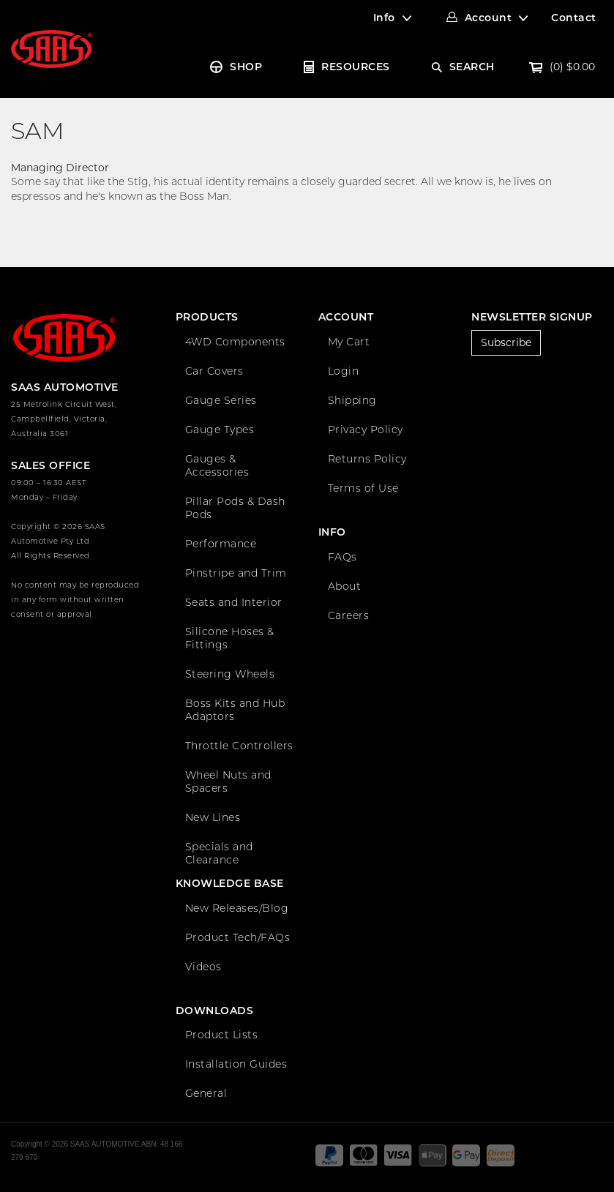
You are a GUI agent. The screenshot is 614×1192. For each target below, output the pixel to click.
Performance (221, 543)
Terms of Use (363, 488)
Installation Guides (236, 1064)
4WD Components (235, 341)
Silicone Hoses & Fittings (229, 638)
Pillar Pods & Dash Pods (235, 508)
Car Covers (214, 371)
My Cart (349, 341)
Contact (573, 17)
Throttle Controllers (239, 745)
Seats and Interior (233, 602)
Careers (349, 615)
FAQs (342, 556)
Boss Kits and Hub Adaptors (235, 710)
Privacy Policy (365, 429)
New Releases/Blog (237, 908)
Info (384, 17)
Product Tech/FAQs (238, 937)
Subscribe (506, 342)
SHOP (246, 66)
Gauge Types (220, 429)
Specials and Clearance (219, 853)
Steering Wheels (230, 674)
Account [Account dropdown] (488, 17)
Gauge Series (221, 400)
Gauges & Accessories (217, 465)
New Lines (213, 817)
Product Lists (221, 1034)
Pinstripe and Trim (236, 573)
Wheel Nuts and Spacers (228, 781)
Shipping (352, 400)
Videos (203, 966)
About (345, 586)
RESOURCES (355, 66)
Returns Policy (367, 458)
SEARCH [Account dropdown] (472, 66)
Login (343, 371)
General (206, 1093)
